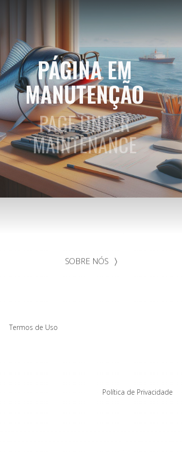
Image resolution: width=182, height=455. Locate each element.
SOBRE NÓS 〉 (91, 261)
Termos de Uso (33, 327)
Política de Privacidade (137, 392)
